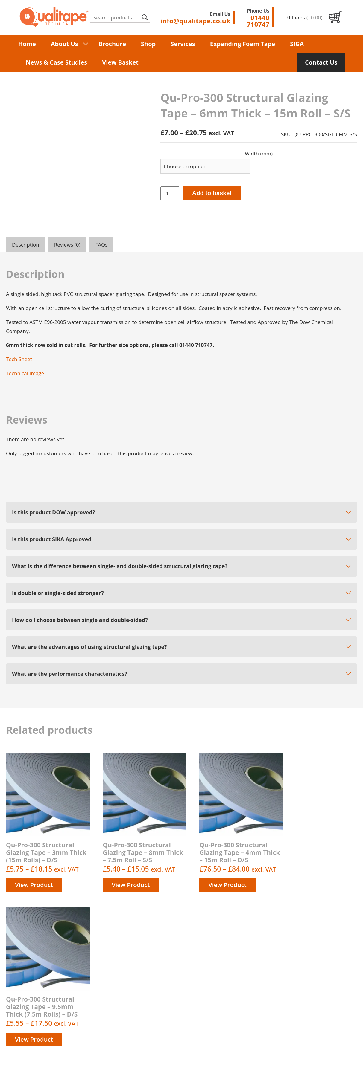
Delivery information (235, 988)
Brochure (112, 44)
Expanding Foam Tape (242, 44)
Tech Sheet (19, 359)
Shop (148, 44)
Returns (220, 1029)
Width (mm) (259, 153)
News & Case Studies (56, 62)
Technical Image (25, 373)
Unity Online (342, 1060)
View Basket (120, 62)
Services (183, 44)
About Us (64, 44)
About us (221, 981)
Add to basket (212, 193)
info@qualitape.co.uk (331, 982)
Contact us (223, 1008)
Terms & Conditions (234, 1002)
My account (224, 1015)
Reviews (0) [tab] (67, 244)
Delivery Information (159, 1060)
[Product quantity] (169, 193)
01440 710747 (327, 965)
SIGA (297, 44)
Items (304, 17)
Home (27, 44)
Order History (227, 1022)
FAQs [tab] (101, 244)
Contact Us (321, 62)
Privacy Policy (227, 995)
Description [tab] (25, 244)
